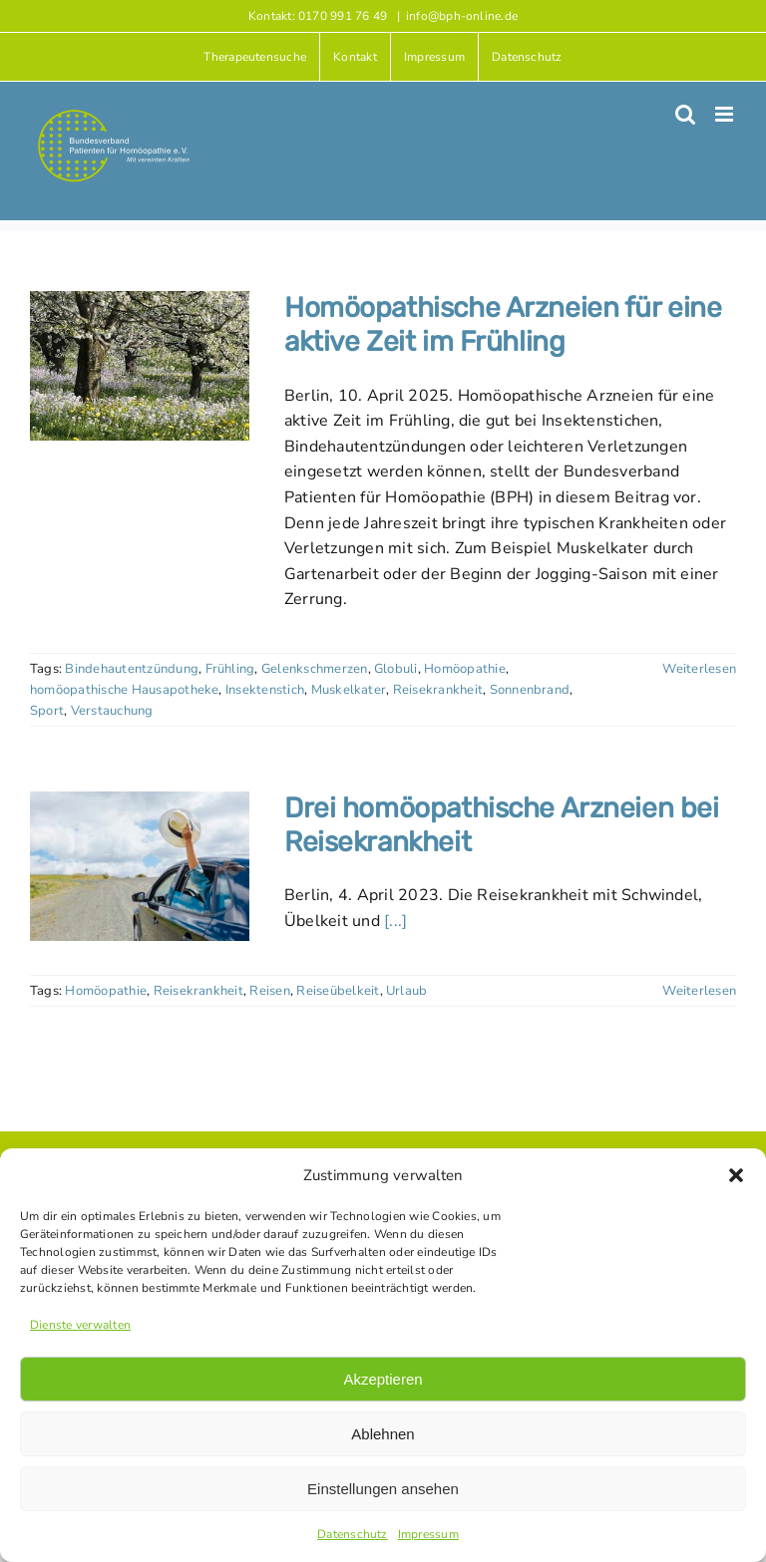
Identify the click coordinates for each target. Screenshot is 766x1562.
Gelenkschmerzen (314, 669)
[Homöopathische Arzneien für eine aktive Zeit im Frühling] (139, 366)
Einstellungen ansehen (383, 1488)
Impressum (428, 1534)
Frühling (230, 669)
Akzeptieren (382, 1379)
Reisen (269, 991)
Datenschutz (352, 1534)
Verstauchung (112, 711)
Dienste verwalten (80, 1325)
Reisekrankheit (438, 690)
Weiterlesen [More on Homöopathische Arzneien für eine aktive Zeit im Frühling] (699, 669)
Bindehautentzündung (131, 669)
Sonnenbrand (530, 690)
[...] (395, 921)
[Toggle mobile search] (685, 114)
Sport (47, 711)
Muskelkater (349, 690)
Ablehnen (382, 1433)
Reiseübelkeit (337, 991)
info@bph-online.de (462, 16)
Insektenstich (264, 690)
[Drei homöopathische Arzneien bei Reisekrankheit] (139, 866)
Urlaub (406, 991)
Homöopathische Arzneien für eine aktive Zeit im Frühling (503, 324)
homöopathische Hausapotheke (124, 690)
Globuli (396, 669)
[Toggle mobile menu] (725, 114)
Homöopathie (465, 669)
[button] (736, 1175)
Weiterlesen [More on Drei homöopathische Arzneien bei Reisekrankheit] (699, 991)
